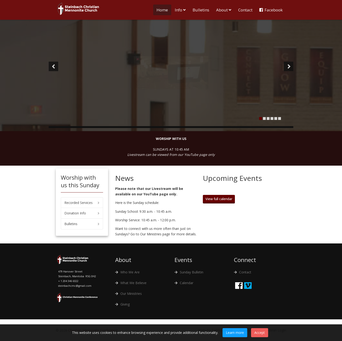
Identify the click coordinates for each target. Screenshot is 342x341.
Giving (125, 304)
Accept (259, 332)
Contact (245, 10)
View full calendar (218, 199)
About (222, 10)
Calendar (186, 283)
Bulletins (201, 10)
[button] (53, 66)
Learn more (235, 332)
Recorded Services (78, 202)
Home (162, 10)
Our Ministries (131, 293)
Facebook (274, 10)
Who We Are (130, 272)
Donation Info (75, 213)
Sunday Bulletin (191, 272)
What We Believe (133, 283)
